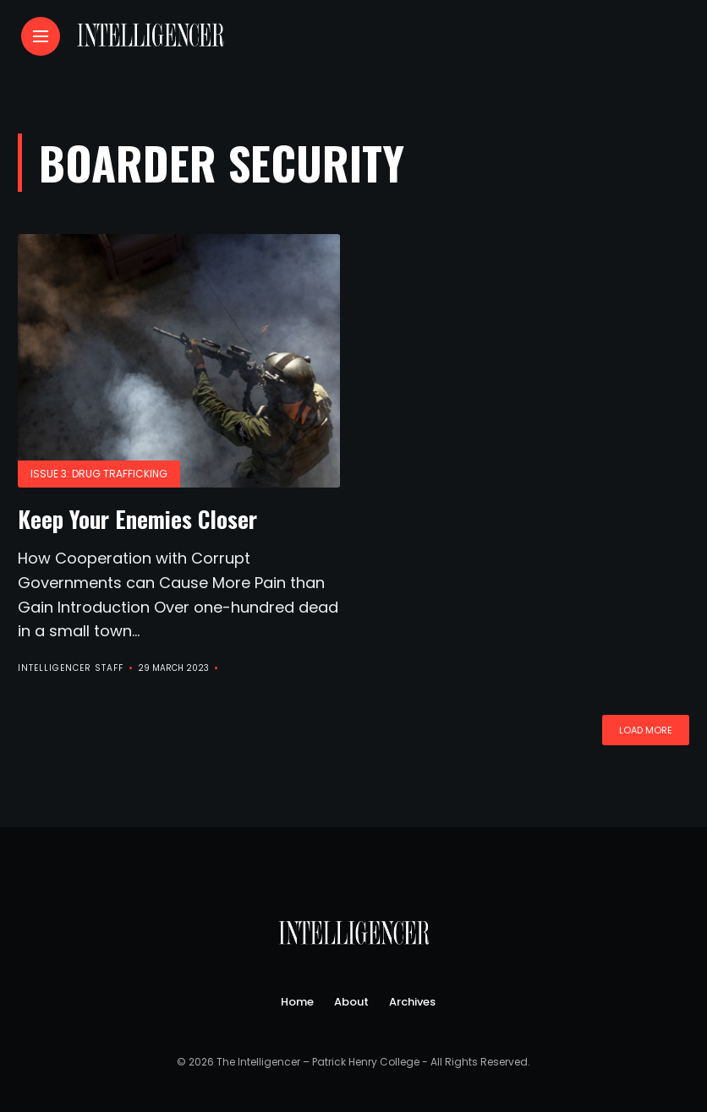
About (351, 1002)
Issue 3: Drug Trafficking (98, 473)
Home (297, 1002)
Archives (412, 1002)
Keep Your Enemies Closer (137, 519)
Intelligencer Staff (70, 668)
